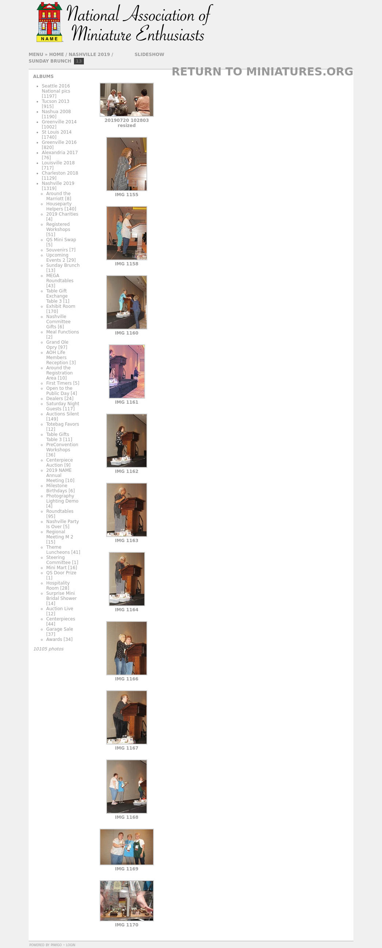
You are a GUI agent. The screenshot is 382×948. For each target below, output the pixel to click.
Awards (54, 639)
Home (56, 54)
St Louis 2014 (57, 132)
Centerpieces (60, 619)
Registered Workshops (58, 227)
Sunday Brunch (50, 61)
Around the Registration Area (59, 373)
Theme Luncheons (58, 550)
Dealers (54, 398)
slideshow (149, 54)
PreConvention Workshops (62, 447)
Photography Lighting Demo (62, 498)
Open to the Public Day (59, 391)
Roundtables (60, 511)
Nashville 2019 (89, 54)
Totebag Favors (62, 424)
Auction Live (59, 608)
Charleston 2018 (60, 173)
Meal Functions (62, 332)
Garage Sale (59, 629)
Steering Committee (58, 560)
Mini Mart (56, 567)
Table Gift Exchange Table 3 (57, 296)
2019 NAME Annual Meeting (58, 475)
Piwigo (56, 944)
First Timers (59, 383)
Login (70, 944)
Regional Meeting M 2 (59, 534)
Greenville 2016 (59, 142)
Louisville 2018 (58, 162)
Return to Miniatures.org (262, 71)
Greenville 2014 (59, 121)
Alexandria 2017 (60, 152)
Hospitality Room (58, 586)
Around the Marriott (58, 196)
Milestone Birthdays (56, 488)
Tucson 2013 (55, 101)
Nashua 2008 (56, 111)
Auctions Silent (62, 414)
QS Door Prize (61, 572)
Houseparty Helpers (58, 206)
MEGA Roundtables (60, 278)
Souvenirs (57, 250)
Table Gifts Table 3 (57, 437)
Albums (43, 76)
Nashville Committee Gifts (58, 321)
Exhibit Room (60, 306)
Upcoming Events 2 (57, 258)
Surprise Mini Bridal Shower (61, 596)
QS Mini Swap (61, 239)
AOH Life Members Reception (57, 357)
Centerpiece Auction (59, 463)
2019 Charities (62, 214)
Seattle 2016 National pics (56, 88)
